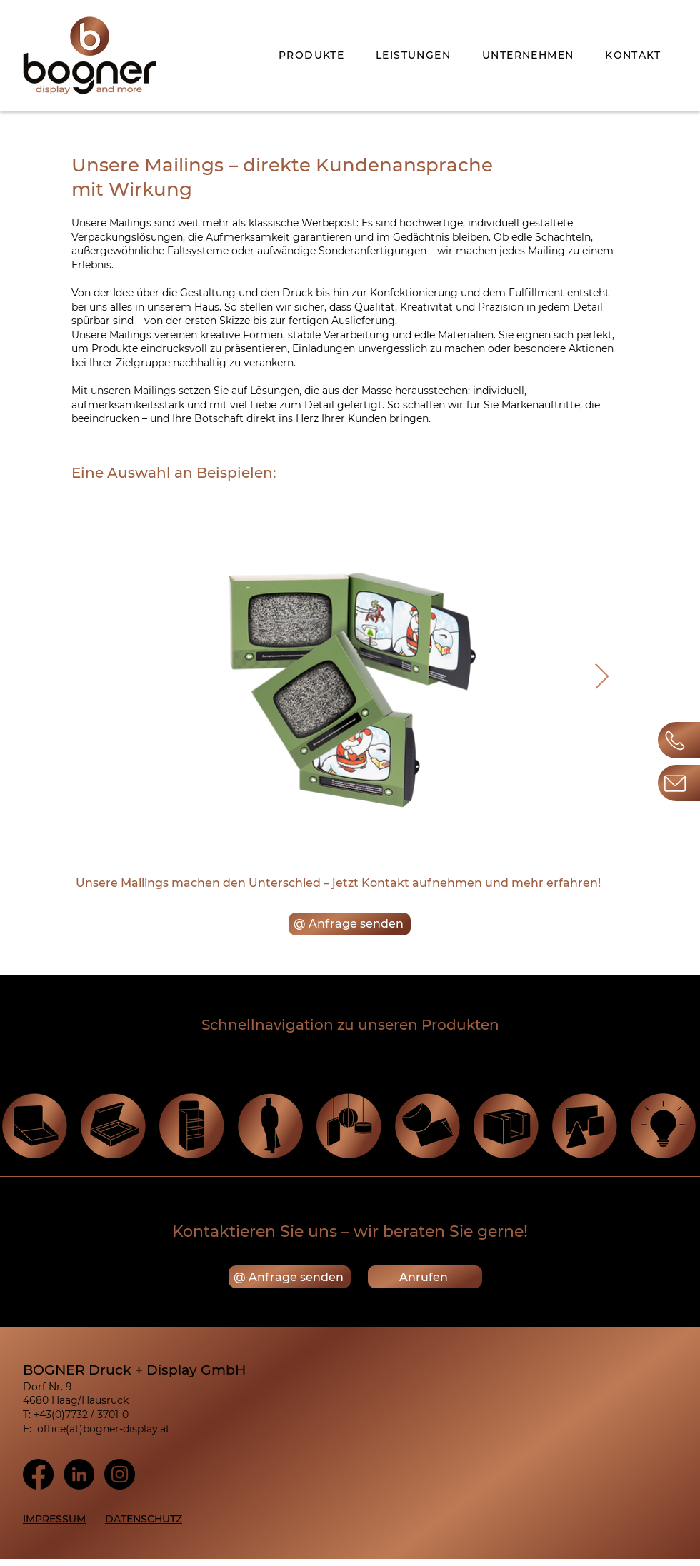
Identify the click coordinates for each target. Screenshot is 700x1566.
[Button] (679, 783)
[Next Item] (601, 677)
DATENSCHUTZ (143, 1518)
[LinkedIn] (79, 1474)
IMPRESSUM (54, 1518)
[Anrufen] (425, 1276)
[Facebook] (38, 1474)
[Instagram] (119, 1474)
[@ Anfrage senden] (350, 924)
